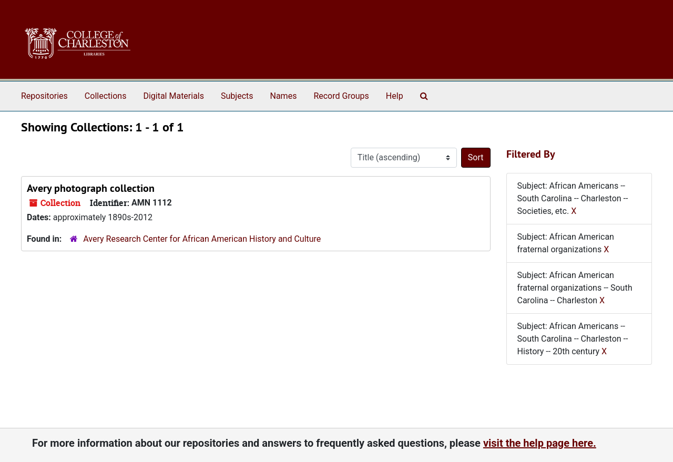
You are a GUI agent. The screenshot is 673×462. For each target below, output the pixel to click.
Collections (106, 96)
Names (283, 96)
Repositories (44, 96)
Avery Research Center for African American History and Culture (202, 239)
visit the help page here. (539, 443)
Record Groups (341, 96)
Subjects (237, 96)
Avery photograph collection (91, 188)
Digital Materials (173, 96)
